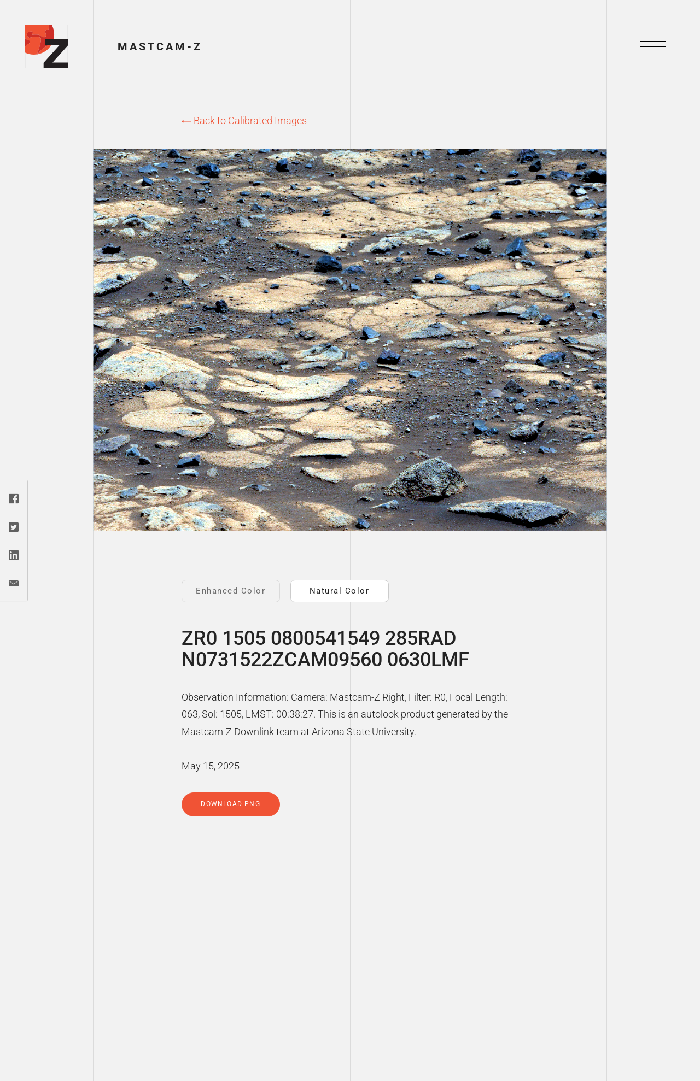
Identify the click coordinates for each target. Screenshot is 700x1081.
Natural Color (340, 591)
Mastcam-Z (160, 46)
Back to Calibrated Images (244, 120)
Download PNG (230, 804)
